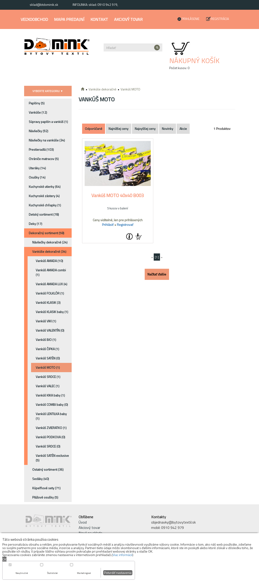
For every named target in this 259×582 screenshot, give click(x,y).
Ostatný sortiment (48, 469)
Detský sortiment (44, 214)
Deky (35, 223)
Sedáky (40, 478)
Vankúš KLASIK (48, 302)
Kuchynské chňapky (45, 205)
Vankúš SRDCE (48, 376)
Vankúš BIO (46, 339)
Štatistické (52, 573)
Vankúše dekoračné (49, 251)
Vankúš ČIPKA (47, 348)
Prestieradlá (41, 149)
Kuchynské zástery (44, 195)
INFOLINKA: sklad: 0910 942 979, (95, 4)
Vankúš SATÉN (48, 358)
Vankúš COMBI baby (52, 404)
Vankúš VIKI (46, 321)
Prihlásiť (108, 224)
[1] (157, 257)
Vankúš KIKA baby (50, 395)
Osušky (37, 177)
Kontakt (99, 19)
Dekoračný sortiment (46, 232)
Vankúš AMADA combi (51, 272)
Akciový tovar (128, 19)
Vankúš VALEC (47, 386)
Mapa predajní (69, 19)
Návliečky (38, 130)
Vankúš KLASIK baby (52, 311)
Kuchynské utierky (45, 186)
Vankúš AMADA (49, 260)
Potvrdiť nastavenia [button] (117, 572)
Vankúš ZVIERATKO (51, 427)
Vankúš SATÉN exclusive (52, 458)
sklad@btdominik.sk (44, 4)
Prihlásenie (190, 18)
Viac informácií (122, 554)
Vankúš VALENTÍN (50, 330)
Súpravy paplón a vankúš (48, 121)
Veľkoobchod (34, 19)
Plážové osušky (45, 497)
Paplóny (37, 103)
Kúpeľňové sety (46, 488)
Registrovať (125, 224)
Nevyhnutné (22, 573)
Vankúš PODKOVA (50, 437)
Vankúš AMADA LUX (51, 283)
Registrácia (220, 18)
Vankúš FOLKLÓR (50, 293)
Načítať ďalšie (156, 274)
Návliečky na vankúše (47, 140)
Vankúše (38, 112)
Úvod (83, 522)
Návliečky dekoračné (49, 242)
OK (4, 559)
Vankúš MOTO (48, 367)
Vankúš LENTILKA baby (51, 416)
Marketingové (84, 573)
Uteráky (37, 168)
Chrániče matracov (44, 158)
